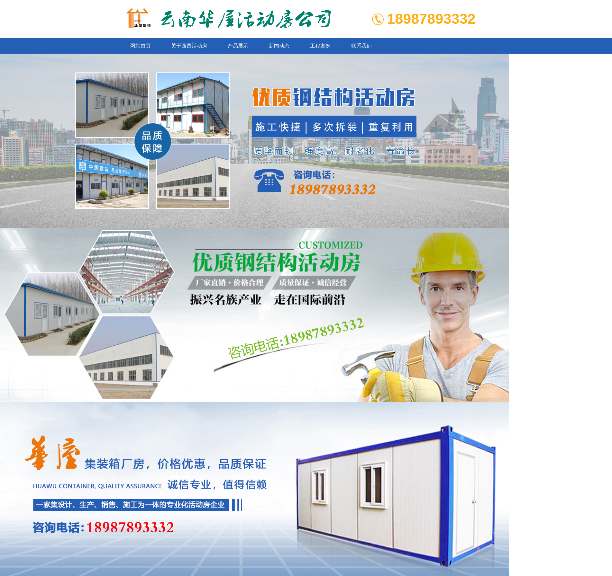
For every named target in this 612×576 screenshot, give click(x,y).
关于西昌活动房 (189, 46)
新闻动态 (279, 46)
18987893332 (431, 19)
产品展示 (238, 46)
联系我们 (361, 46)
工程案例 (320, 46)
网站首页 (140, 46)
